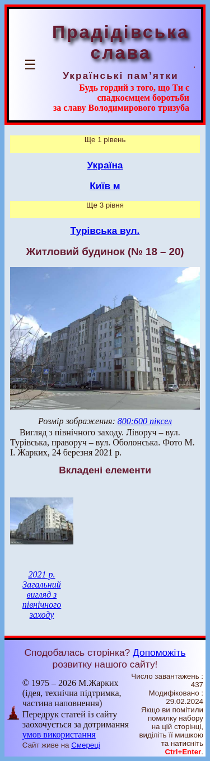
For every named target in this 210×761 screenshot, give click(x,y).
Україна (105, 165)
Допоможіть (159, 652)
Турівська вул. (105, 230)
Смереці (85, 745)
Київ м (105, 185)
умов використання (59, 734)
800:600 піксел (145, 421)
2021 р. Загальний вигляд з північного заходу (42, 594)
